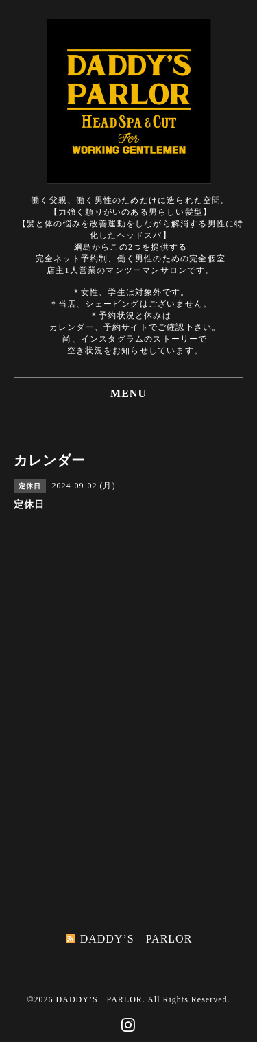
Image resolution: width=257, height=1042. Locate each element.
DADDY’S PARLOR (99, 999)
